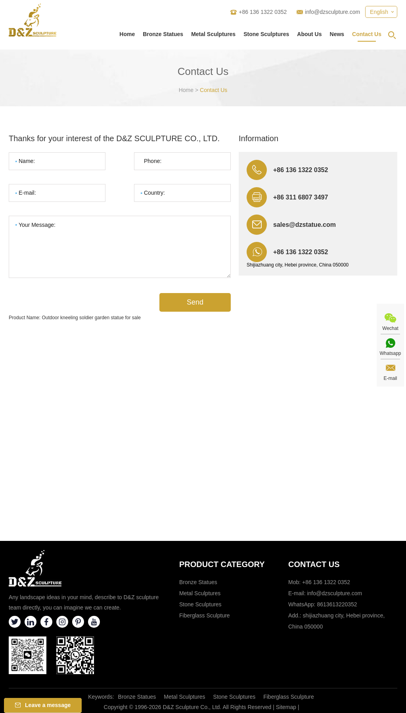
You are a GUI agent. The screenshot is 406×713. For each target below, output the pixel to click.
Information (258, 138)
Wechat (390, 328)
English (379, 12)
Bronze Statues (163, 34)
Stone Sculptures (266, 34)
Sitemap (286, 707)
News (337, 34)
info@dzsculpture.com (332, 12)
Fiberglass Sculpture (204, 615)
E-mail (390, 378)
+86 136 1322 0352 (300, 252)
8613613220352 (337, 604)
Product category (222, 564)
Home (127, 34)
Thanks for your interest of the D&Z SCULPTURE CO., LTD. (114, 138)
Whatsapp (390, 353)
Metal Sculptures (213, 34)
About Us (309, 34)
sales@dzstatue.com (304, 224)
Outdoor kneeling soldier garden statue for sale (91, 317)
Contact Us (366, 34)
